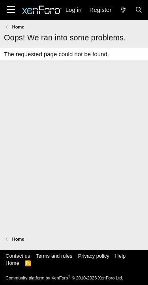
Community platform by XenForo (64, 278)
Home (12, 263)
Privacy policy (93, 256)
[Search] (138, 9)
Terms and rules (54, 256)
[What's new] (123, 9)
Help (120, 256)
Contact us (18, 256)
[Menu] (11, 10)
